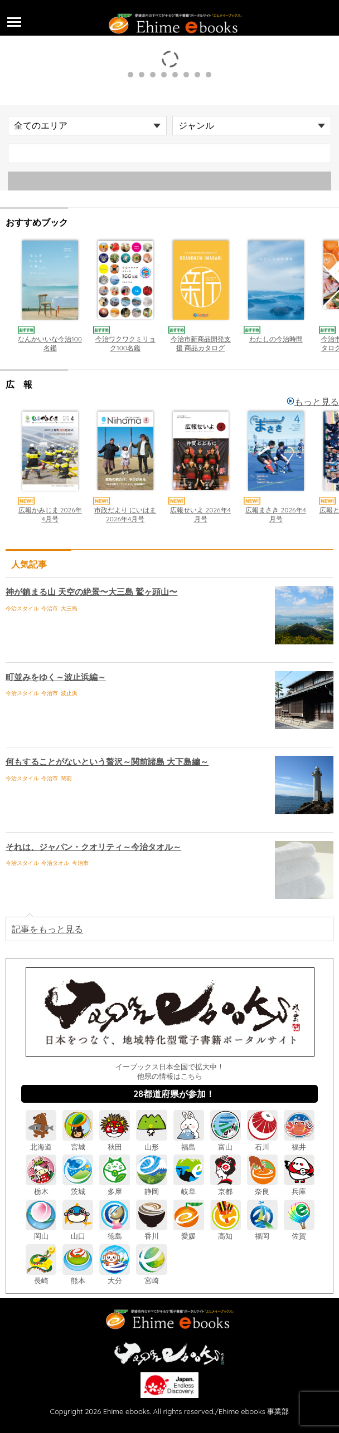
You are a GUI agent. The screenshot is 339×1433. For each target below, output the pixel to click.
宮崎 (151, 1276)
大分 (114, 1276)
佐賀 (299, 1231)
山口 (77, 1231)
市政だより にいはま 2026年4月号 (125, 514)
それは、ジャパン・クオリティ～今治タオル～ (93, 847)
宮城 (77, 1142)
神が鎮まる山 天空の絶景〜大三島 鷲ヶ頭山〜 (91, 591)
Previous (11, 294)
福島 (188, 1142)
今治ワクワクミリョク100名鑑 (125, 343)
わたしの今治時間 (276, 339)
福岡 (262, 1231)
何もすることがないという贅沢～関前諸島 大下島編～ (107, 761)
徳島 (114, 1231)
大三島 (69, 608)
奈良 (262, 1186)
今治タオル (55, 863)
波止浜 (69, 693)
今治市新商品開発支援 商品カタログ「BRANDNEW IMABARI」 (201, 352)
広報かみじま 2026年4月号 (50, 514)
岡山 (41, 1231)
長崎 (41, 1276)
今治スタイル (22, 608)
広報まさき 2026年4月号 (276, 514)
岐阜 (188, 1186)
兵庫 (299, 1186)
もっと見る (313, 401)
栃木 (41, 1186)
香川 (151, 1231)
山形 (151, 1142)
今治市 (49, 608)
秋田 (114, 1142)
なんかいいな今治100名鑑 (50, 343)
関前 (66, 778)
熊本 (77, 1276)
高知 (225, 1231)
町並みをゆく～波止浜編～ (56, 677)
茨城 (77, 1186)
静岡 (151, 1186)
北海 (41, 1142)
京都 (225, 1186)
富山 (225, 1142)
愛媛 (188, 1231)
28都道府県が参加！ (174, 1093)
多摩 (114, 1186)
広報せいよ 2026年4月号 (201, 514)
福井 (299, 1142)
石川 (262, 1142)
